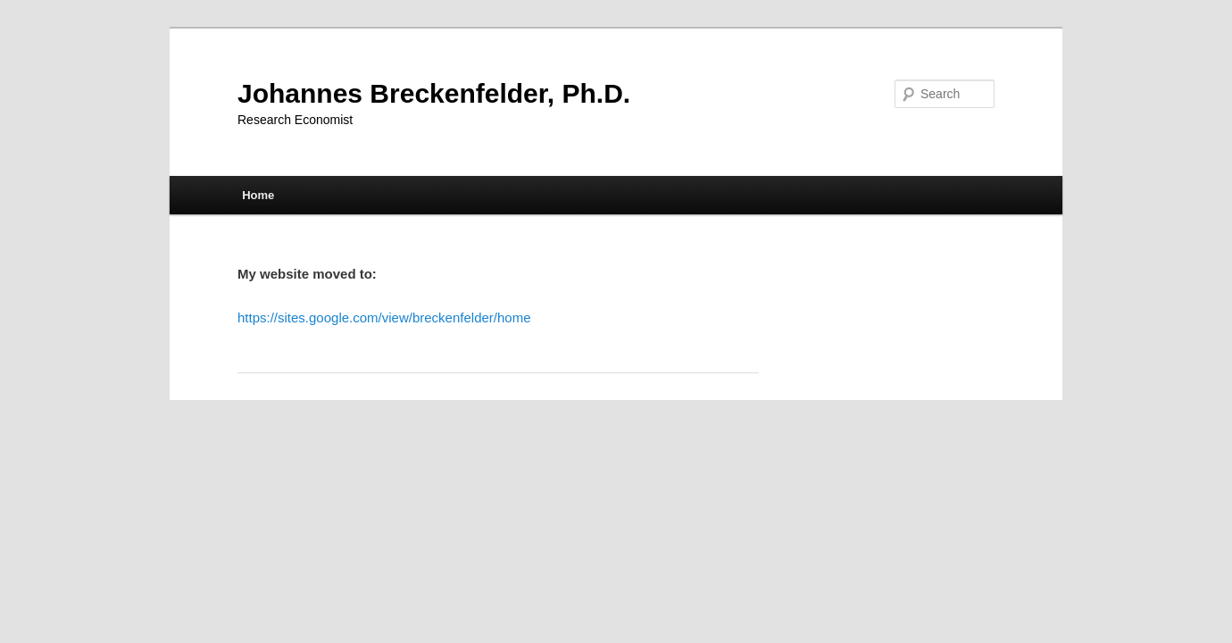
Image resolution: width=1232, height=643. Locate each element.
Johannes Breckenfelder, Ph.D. (433, 93)
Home (258, 195)
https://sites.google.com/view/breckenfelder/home (384, 317)
